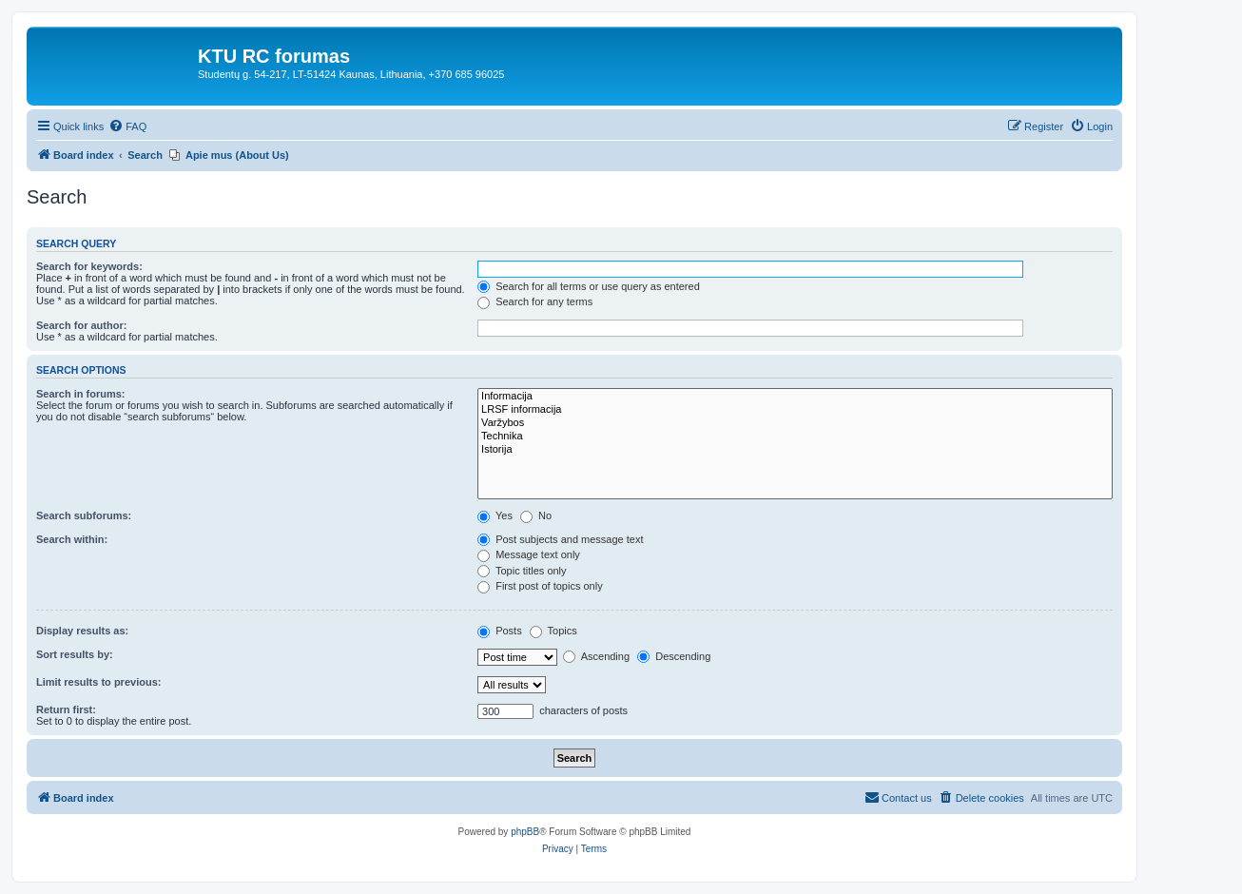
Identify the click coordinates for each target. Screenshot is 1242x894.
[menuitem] (127, 126)
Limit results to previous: (98, 682)
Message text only (528, 554)
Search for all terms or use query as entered (588, 286)
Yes (495, 515)
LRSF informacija (795, 410)
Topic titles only (521, 570)
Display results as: (82, 630)
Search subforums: (83, 515)
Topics (553, 630)
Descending (673, 656)
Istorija (795, 450)
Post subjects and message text (560, 539)
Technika (795, 436)
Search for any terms (534, 301)
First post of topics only (540, 586)
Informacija (795, 396)
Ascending (596, 656)
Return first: (66, 709)
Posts (499, 630)
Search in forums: (81, 393)
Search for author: (81, 325)
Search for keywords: (89, 266)
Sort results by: (74, 654)
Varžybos (795, 423)
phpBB (525, 831)
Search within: (71, 539)
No (536, 515)
